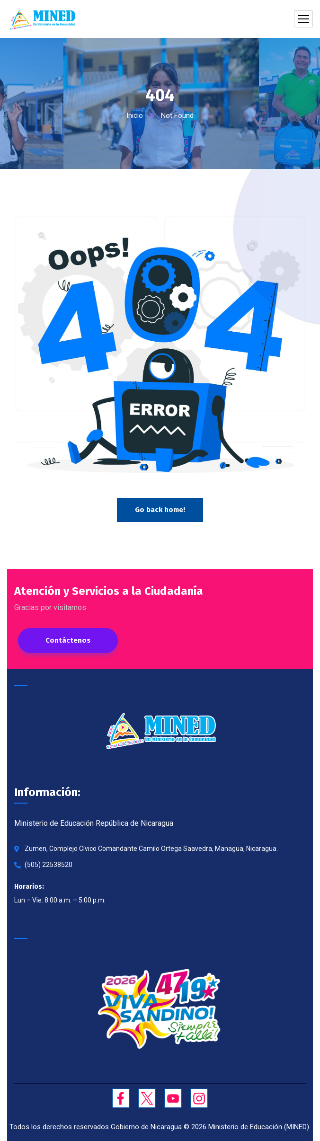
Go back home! (160, 509)
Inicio (134, 115)
